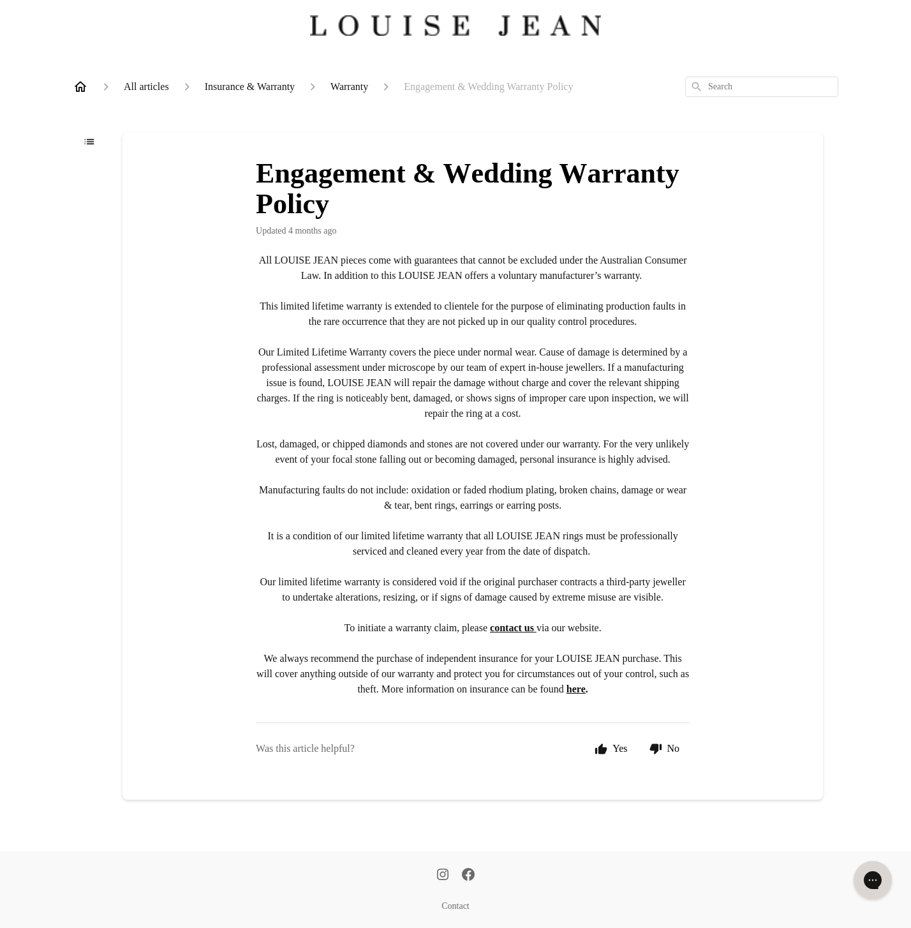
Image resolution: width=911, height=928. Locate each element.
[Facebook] (468, 876)
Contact (455, 906)
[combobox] (761, 87)
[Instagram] (442, 876)
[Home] (80, 86)
